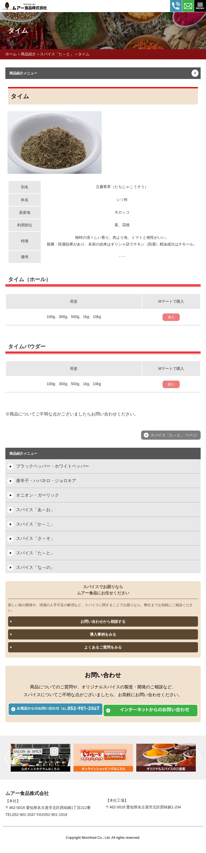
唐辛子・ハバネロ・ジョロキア (46, 480)
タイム (83, 54)
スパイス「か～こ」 (35, 524)
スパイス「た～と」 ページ (173, 435)
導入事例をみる (103, 634)
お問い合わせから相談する (103, 621)
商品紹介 (28, 54)
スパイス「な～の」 (35, 567)
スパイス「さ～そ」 (35, 538)
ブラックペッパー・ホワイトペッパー (52, 466)
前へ (6, 758)
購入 (171, 317)
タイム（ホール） (29, 279)
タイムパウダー (27, 346)
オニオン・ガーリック (37, 495)
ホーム (11, 54)
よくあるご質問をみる (103, 647)
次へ (199, 758)
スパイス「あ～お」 (35, 509)
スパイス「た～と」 (57, 54)
